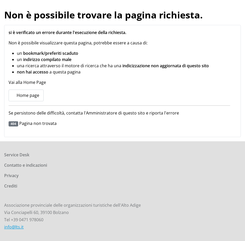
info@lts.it (14, 227)
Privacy (11, 175)
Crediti (10, 186)
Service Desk (16, 155)
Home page (26, 95)
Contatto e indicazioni (25, 165)
